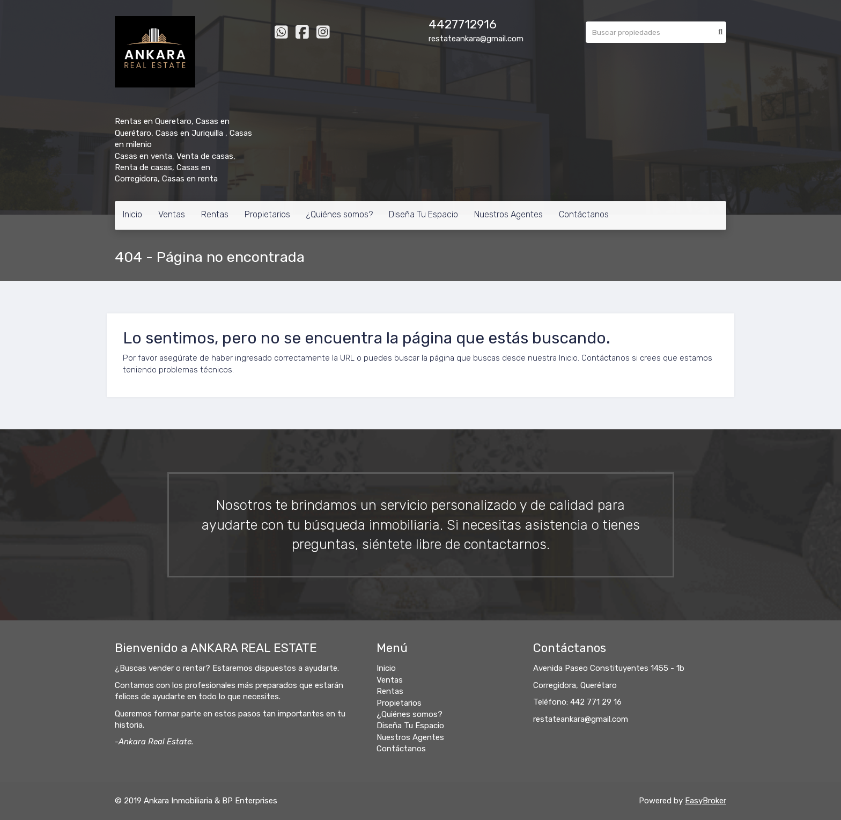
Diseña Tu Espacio (423, 214)
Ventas (171, 214)
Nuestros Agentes (508, 214)
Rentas (214, 214)
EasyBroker (705, 801)
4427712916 (463, 24)
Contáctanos (584, 214)
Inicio (132, 214)
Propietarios (267, 214)
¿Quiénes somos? (339, 214)
